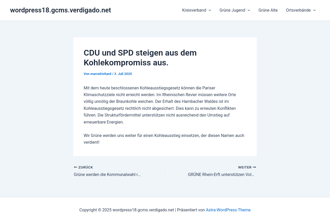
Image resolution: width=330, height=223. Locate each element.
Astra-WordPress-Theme (228, 209)
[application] (208, 10)
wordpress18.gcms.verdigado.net (60, 10)
